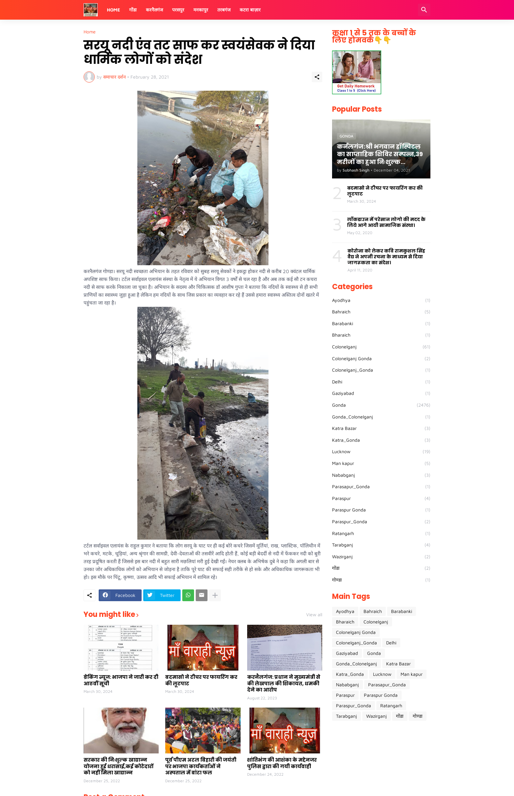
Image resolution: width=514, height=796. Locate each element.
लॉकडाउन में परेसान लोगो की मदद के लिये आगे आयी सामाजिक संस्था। (386, 222)
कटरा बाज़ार (250, 9)
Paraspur (381, 498)
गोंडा (133, 9)
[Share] (317, 77)
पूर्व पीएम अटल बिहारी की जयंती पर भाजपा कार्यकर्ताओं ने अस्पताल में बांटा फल (200, 766)
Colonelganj (381, 346)
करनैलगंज (154, 9)
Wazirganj (381, 556)
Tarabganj (381, 545)
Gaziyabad (381, 393)
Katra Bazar (381, 428)
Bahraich (381, 311)
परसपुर (178, 9)
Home (113, 9)
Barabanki (381, 323)
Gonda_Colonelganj (381, 417)
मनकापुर (200, 9)
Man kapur (381, 463)
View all (314, 614)
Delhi (381, 382)
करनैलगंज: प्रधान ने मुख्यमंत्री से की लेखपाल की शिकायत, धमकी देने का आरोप (283, 683)
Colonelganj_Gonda (381, 370)
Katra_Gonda (381, 440)
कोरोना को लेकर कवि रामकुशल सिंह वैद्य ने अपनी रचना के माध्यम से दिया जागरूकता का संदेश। (386, 257)
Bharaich (381, 335)
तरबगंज (223, 9)
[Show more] (215, 595)
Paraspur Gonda (381, 510)
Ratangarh (381, 533)
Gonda (381, 405)
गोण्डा (381, 580)
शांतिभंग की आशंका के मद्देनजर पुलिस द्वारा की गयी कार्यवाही (282, 763)
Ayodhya (381, 300)
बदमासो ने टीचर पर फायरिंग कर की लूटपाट (201, 680)
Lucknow (381, 451)
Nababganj (381, 475)
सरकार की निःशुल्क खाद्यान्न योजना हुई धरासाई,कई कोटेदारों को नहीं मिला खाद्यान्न (118, 766)
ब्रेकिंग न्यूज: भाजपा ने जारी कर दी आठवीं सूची (121, 680)
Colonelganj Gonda (381, 358)
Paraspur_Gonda (381, 521)
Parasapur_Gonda (381, 486)
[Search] (424, 10)
